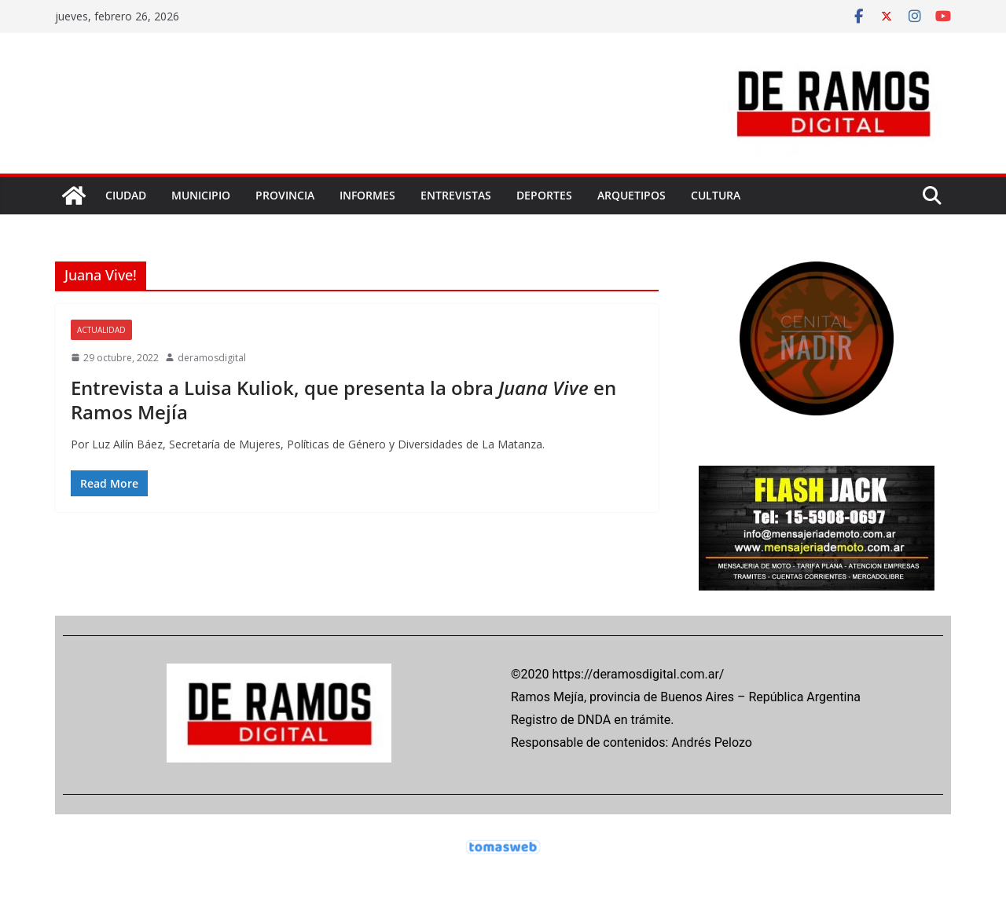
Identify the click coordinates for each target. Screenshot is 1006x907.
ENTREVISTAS (455, 195)
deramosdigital (212, 357)
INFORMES (367, 195)
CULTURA (715, 195)
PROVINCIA (284, 195)
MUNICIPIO (200, 195)
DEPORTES (544, 195)
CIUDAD (125, 195)
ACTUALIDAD (101, 329)
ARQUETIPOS (631, 195)
